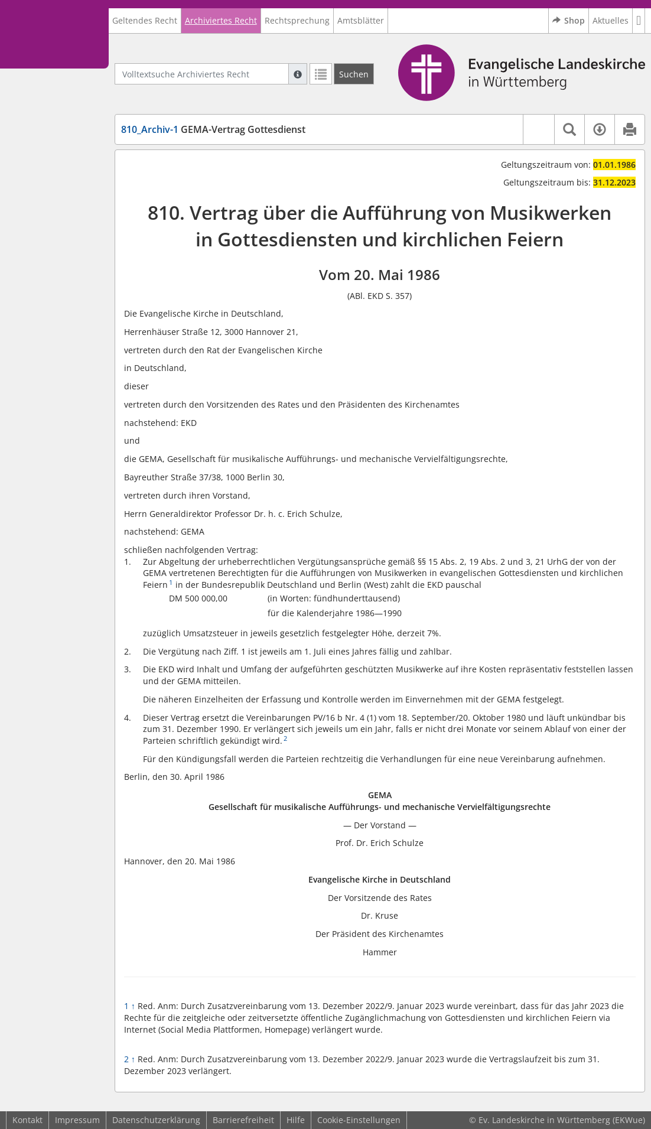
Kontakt (27, 1119)
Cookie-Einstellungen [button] (359, 1119)
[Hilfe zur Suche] (297, 73)
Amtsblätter (360, 20)
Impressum (77, 1119)
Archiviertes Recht (221, 20)
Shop (568, 21)
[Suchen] (354, 73)
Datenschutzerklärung (156, 1119)
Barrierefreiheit (243, 1119)
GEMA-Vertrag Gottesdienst (213, 129)
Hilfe (296, 1119)
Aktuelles (611, 20)
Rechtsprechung (297, 20)
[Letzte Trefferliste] (321, 73)
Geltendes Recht (144, 20)
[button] (639, 20)
